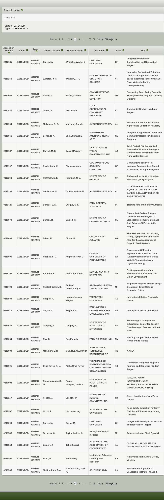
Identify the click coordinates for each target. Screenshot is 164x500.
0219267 (7, 411)
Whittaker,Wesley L (75, 62)
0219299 (7, 423)
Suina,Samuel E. (74, 136)
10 (79, 39)
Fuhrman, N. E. (73, 178)
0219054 (7, 339)
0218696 (7, 256)
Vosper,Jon (71, 398)
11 (83, 39)
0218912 (7, 310)
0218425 (7, 205)
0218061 (7, 136)
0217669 (7, 95)
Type (35, 49)
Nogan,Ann (71, 310)
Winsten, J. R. (73, 79)
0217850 (7, 110)
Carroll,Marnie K (74, 151)
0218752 (7, 273)
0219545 (7, 433)
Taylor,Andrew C (74, 433)
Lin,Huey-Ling (73, 411)
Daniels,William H (75, 191)
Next (99, 39)
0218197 (7, 166)
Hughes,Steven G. (75, 256)
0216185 (7, 62)
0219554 (7, 445)
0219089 (7, 351)
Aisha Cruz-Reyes (75, 366)
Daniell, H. (71, 220)
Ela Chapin (71, 110)
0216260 (7, 79)
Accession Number (8, 49)
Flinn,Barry (71, 458)
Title (143, 50)
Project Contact (75, 50)
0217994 (7, 124)
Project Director (52, 50)
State (119, 50)
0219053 (7, 325)
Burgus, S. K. (72, 205)
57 (90, 39)
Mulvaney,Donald (74, 124)
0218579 (7, 220)
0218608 (7, 238)
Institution (100, 50)
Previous (53, 39)
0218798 (7, 287)
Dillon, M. (70, 238)
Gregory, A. (71, 325)
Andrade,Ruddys (74, 273)
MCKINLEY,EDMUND (76, 351)
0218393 (7, 191)
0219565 (7, 470)
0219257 (7, 398)
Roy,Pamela (72, 339)
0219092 (7, 382)
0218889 (7, 298)
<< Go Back (9, 18)
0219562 (7, 458)
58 (94, 39)
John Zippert (72, 445)
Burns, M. (71, 423)
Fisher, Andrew (73, 95)
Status (22, 50)
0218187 (7, 151)
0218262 (7, 178)
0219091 (7, 366)
